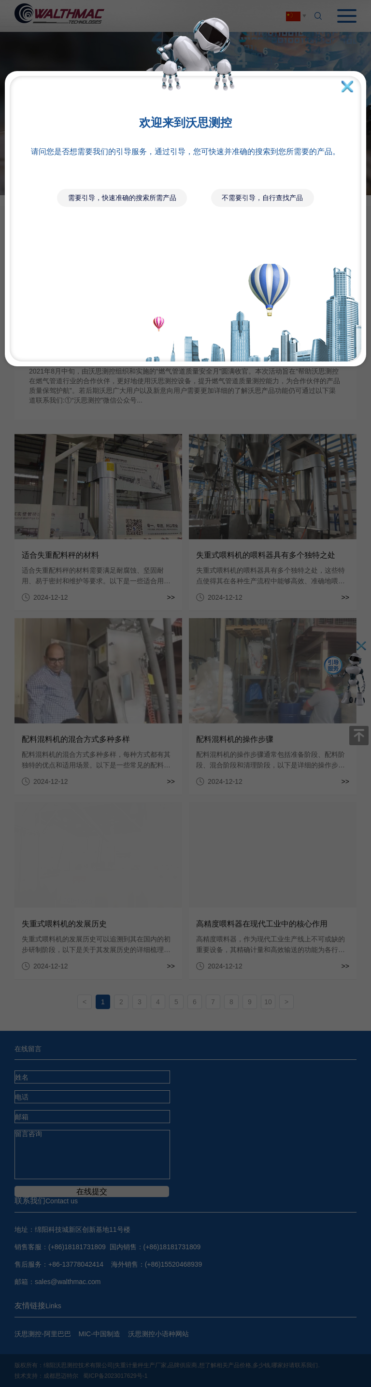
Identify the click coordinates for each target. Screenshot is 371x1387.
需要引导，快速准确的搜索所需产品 (122, 198)
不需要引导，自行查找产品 (262, 198)
